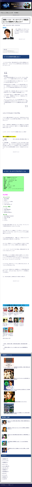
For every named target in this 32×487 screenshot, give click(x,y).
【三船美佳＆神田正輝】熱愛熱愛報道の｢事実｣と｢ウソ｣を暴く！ (10, 313)
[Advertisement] (16, 42)
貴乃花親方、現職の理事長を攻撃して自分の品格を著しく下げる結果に (16, 324)
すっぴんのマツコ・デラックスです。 (10, 324)
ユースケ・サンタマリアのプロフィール (10, 52)
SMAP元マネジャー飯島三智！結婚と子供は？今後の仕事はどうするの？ (5, 335)
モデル (4, 473)
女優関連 (4, 462)
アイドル (4, 475)
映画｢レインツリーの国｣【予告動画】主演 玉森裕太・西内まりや (5, 324)
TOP (7, 12)
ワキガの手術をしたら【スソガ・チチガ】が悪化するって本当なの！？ (21, 324)
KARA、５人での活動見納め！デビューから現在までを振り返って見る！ (5, 314)
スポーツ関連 (5, 466)
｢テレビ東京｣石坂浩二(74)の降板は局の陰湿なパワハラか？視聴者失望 (10, 334)
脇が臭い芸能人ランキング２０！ (21, 401)
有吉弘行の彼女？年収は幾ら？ (21, 313)
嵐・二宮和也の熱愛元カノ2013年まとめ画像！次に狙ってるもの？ (16, 313)
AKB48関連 (5, 471)
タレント (4, 464)
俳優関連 (4, 27)
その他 (4, 478)
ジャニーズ (5, 460)
